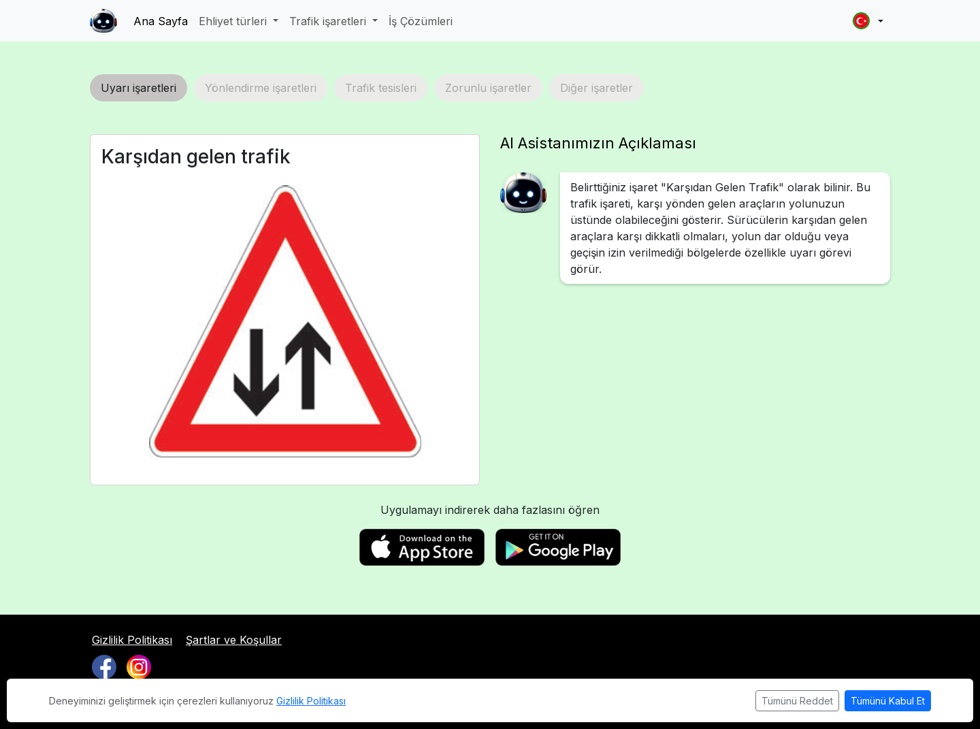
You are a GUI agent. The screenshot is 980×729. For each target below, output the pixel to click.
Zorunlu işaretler (488, 88)
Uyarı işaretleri (138, 88)
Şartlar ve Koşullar (234, 640)
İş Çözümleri (421, 21)
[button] (868, 20)
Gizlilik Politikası (132, 640)
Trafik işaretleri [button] (329, 21)
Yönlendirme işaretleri (260, 88)
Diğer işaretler (596, 88)
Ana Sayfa (160, 21)
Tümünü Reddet (797, 701)
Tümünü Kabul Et (888, 701)
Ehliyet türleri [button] (234, 21)
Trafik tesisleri (380, 88)
